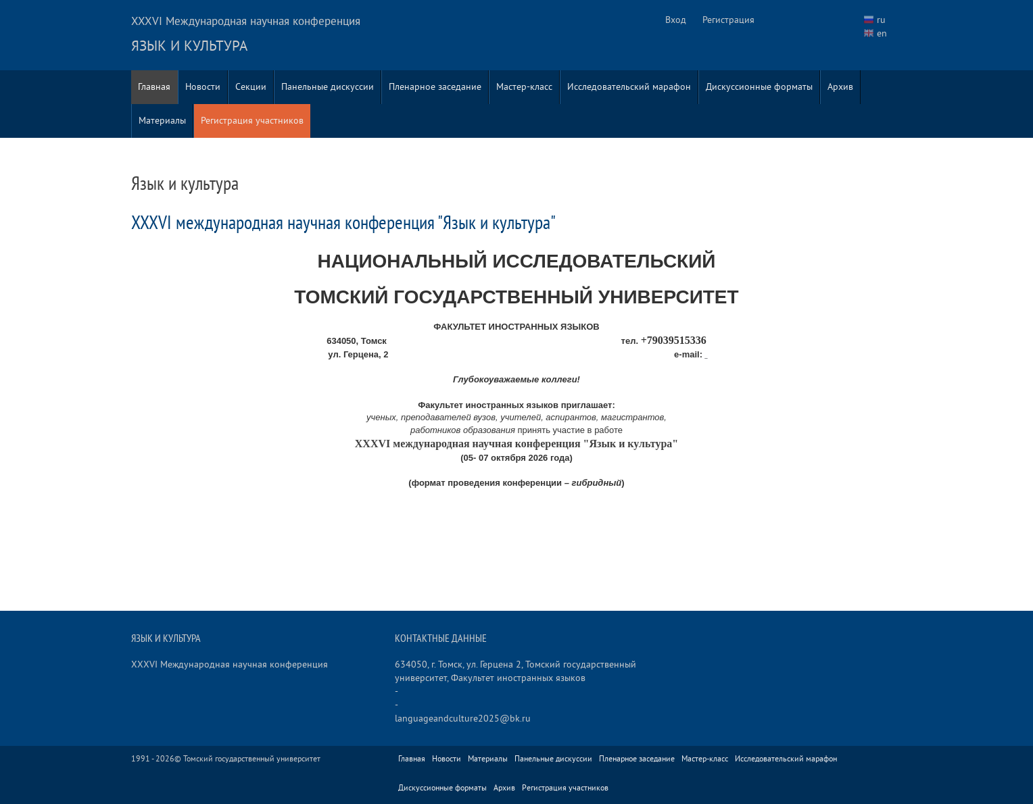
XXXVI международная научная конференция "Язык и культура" (343, 223)
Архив (840, 87)
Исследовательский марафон (629, 87)
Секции (250, 87)
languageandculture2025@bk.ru (463, 718)
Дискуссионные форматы (759, 87)
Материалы (162, 121)
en (882, 33)
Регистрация (728, 20)
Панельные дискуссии (327, 87)
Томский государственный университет (251, 759)
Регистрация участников (252, 121)
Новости (202, 87)
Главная (154, 87)
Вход (675, 20)
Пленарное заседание (435, 87)
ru (881, 20)
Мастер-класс (524, 87)
